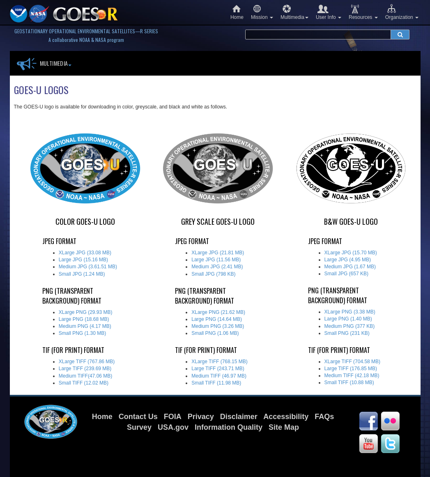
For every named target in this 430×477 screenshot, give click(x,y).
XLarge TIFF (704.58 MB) (352, 361)
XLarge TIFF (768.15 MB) (219, 361)
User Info (328, 12)
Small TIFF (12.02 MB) (83, 383)
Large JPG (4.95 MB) (347, 260)
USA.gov (173, 427)
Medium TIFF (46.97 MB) (218, 376)
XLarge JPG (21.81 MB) (217, 253)
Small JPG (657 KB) (346, 274)
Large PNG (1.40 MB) (348, 319)
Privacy (201, 416)
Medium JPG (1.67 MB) (350, 267)
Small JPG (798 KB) (213, 274)
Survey (139, 427)
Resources (363, 12)
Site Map (284, 427)
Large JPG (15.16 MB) (83, 260)
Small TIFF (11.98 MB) (216, 383)
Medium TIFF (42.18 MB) (351, 375)
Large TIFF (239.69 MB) (85, 368)
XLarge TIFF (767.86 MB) (87, 361)
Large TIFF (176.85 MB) (350, 368)
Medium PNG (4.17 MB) (85, 326)
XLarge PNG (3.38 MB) (349, 312)
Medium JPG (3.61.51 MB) (88, 267)
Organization (402, 12)
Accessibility (285, 416)
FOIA (173, 416)
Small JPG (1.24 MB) (82, 274)
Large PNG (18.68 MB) (84, 319)
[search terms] (318, 34)
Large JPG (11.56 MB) (216, 260)
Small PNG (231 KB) (347, 333)
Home (237, 12)
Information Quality (228, 427)
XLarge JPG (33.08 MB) (85, 253)
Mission (262, 12)
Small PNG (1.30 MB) (82, 333)
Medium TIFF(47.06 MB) (85, 376)
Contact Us (138, 416)
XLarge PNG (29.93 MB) (86, 312)
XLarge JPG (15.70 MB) (350, 253)
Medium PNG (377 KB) (349, 326)
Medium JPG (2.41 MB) (217, 267)
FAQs (324, 416)
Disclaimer (239, 416)
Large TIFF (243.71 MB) (217, 368)
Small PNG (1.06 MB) (215, 333)
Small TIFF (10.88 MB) (349, 382)
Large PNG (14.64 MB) (216, 319)
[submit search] (400, 34)
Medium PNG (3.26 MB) (217, 326)
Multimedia (294, 12)
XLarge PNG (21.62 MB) (218, 312)
